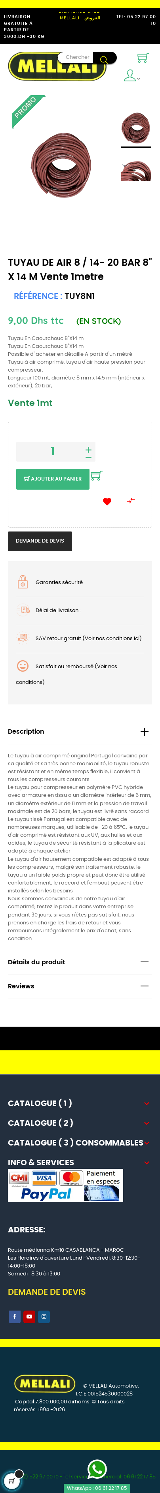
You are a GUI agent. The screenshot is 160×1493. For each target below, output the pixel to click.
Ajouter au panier (53, 479)
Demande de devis (40, 541)
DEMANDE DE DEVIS (47, 1292)
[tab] (80, 732)
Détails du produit (36, 962)
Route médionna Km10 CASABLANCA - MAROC (66, 1250)
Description (26, 732)
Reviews (21, 987)
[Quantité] (55, 452)
